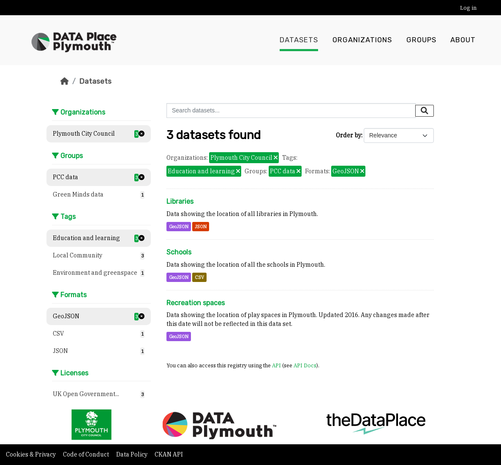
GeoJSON (178, 227)
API (276, 365)
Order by (348, 135)
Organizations (362, 40)
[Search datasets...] (291, 110)
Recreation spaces (195, 303)
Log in (468, 7)
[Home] (64, 81)
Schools (178, 252)
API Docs (305, 365)
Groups (421, 40)
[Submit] (424, 111)
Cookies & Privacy (31, 454)
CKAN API (169, 454)
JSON (201, 227)
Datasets (299, 40)
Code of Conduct (86, 454)
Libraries (179, 201)
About (463, 40)
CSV (199, 277)
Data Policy (132, 454)
